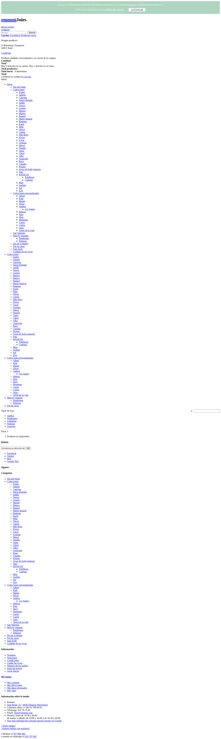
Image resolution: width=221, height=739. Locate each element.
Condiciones (13, 660)
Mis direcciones (14, 685)
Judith (22, 103)
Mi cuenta (6, 677)
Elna (21, 214)
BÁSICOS (24, 174)
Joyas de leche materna (30, 169)
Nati (21, 172)
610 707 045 (31, 736)
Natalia (22, 148)
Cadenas (29, 180)
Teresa (22, 105)
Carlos (22, 225)
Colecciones (19, 89)
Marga (22, 201)
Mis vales (11, 690)
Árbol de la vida (26, 230)
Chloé (22, 153)
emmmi (8, 19)
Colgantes (12, 421)
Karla (21, 124)
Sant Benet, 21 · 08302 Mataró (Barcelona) (27, 705)
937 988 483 (19, 734)
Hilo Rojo (23, 135)
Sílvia (21, 204)
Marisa (22, 111)
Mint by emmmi (20, 235)
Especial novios (14, 668)
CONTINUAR (137, 10)
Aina (21, 228)
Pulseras (23, 241)
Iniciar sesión (7, 27)
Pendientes (24, 238)
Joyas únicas (13, 671)
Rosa (21, 161)
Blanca (22, 113)
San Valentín (19, 233)
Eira (21, 190)
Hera (21, 217)
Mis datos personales (17, 688)
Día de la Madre (20, 243)
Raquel (22, 116)
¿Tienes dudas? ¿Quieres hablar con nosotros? (15, 727)
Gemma (22, 143)
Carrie (22, 222)
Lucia (21, 140)
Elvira (22, 137)
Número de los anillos (17, 665)
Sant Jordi (17, 249)
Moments (23, 220)
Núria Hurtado (26, 100)
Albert (22, 196)
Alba (21, 156)
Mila (21, 127)
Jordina (22, 185)
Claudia (22, 164)
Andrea (22, 206)
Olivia (22, 129)
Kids (21, 198)
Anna (21, 150)
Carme (22, 132)
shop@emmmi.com (23, 713)
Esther (22, 92)
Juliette (22, 95)
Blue (21, 182)
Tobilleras (29, 177)
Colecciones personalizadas (26, 193)
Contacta (5, 29)
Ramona (23, 121)
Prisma (22, 166)
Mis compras (13, 682)
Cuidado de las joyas (23, 251)
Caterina (23, 97)
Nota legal (12, 658)
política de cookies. (114, 9)
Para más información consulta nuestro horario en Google (34, 721)
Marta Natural (25, 119)
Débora (22, 212)
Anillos (10, 416)
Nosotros (11, 655)
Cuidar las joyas (14, 663)
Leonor (22, 108)
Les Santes (30, 209)
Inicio (10, 84)
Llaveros (11, 426)
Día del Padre (19, 87)
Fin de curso (19, 246)
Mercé (22, 145)
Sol (20, 188)
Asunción (23, 158)
